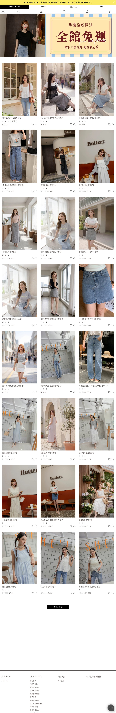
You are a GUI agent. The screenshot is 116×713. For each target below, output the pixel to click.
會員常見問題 (34, 687)
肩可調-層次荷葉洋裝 (49, 185)
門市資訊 (61, 681)
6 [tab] (113, 44)
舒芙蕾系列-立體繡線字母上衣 (52, 520)
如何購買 (33, 681)
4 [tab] (113, 39)
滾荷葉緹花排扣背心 (48, 587)
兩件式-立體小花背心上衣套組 (52, 118)
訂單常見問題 (34, 690)
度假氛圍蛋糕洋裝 (85, 520)
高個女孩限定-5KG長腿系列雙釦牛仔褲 (93, 386)
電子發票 (33, 697)
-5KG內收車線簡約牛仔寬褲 (12, 185)
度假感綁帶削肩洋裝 (10, 453)
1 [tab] (113, 31)
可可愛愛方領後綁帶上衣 (11, 118)
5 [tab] (113, 41)
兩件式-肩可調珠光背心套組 (89, 587)
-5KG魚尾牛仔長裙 (9, 252)
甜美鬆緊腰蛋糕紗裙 (86, 453)
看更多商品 (58, 607)
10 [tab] (113, 54)
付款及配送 (34, 684)
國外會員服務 (34, 700)
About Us (5, 681)
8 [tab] (113, 49)
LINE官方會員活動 (93, 677)
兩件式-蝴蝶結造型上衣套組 (12, 386)
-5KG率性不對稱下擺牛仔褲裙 (90, 319)
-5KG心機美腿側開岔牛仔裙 (51, 252)
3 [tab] (113, 36)
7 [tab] (113, 46)
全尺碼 (14, 121)
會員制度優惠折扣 (36, 704)
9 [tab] (113, 51)
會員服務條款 (34, 710)
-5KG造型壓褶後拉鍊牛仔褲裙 (52, 319)
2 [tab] (113, 34)
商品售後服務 (34, 694)
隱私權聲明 (34, 707)
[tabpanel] (58, 35)
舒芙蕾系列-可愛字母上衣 (88, 252)
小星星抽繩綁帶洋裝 (10, 520)
